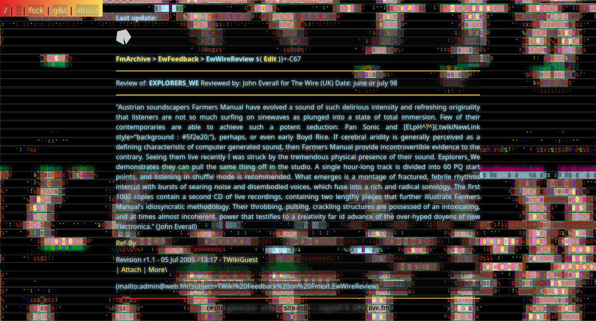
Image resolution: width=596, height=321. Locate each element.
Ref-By (126, 243)
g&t (60, 10)
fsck (36, 10)
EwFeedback (178, 58)
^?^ (427, 126)
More (156, 269)
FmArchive (133, 58)
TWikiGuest (240, 259)
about (87, 10)
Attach (131, 269)
